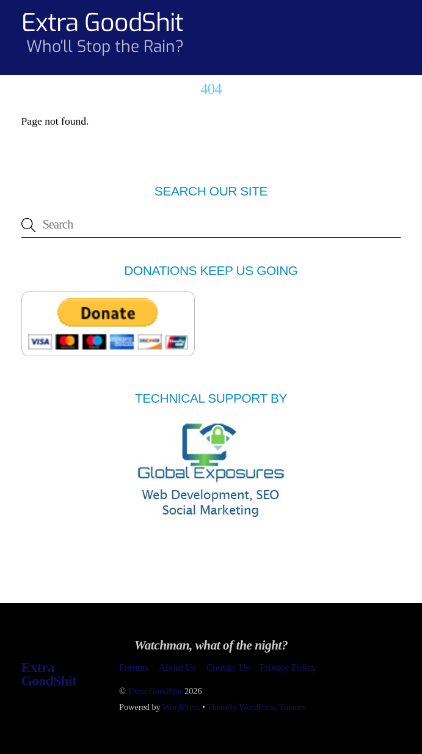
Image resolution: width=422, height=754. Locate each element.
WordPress (181, 707)
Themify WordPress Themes (256, 707)
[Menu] (392, 16)
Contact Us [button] (228, 667)
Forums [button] (133, 667)
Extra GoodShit (155, 691)
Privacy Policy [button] (288, 667)
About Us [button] (177, 667)
